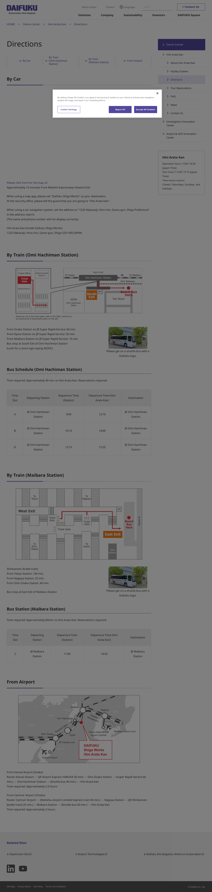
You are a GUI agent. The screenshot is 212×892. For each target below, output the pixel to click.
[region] (107, 103)
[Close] (157, 93)
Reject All (120, 109)
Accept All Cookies (145, 109)
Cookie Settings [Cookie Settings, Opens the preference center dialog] (69, 109)
